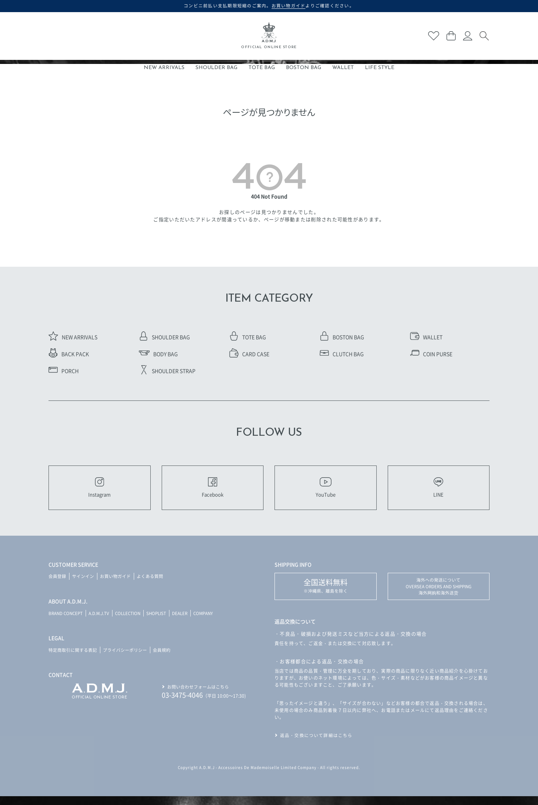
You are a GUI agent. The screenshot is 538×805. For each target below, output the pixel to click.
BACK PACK (69, 353)
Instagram (99, 492)
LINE (438, 492)
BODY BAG (158, 353)
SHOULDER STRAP (167, 370)
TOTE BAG (261, 68)
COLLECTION (131, 621)
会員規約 (162, 658)
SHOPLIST (161, 621)
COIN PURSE (431, 353)
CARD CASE (249, 353)
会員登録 (57, 584)
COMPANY (210, 621)
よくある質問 (150, 584)
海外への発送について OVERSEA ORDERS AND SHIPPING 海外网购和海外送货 (438, 595)
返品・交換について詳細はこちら (316, 744)
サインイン (83, 584)
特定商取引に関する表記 (73, 658)
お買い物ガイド (115, 584)
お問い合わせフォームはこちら (198, 694)
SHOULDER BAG (216, 68)
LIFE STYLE (379, 68)
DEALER (186, 621)
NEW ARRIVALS (164, 68)
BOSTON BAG (303, 68)
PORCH (64, 370)
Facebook (212, 492)
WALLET (343, 68)
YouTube (325, 492)
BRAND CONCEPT (67, 621)
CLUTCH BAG (342, 353)
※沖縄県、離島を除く (326, 594)
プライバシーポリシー (125, 658)
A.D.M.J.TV (101, 621)
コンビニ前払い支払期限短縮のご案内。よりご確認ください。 (269, 5)
